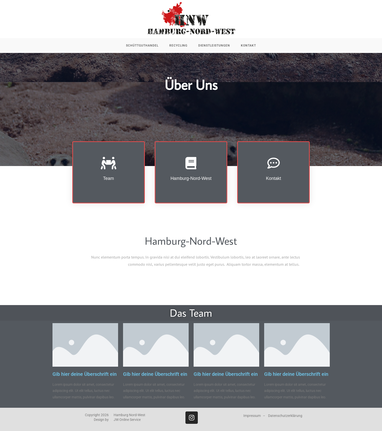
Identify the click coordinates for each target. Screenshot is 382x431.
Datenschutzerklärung (285, 416)
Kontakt (273, 178)
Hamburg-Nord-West (191, 178)
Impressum (252, 416)
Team (108, 178)
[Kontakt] (273, 163)
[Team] (108, 163)
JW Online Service (127, 420)
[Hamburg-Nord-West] (191, 163)
